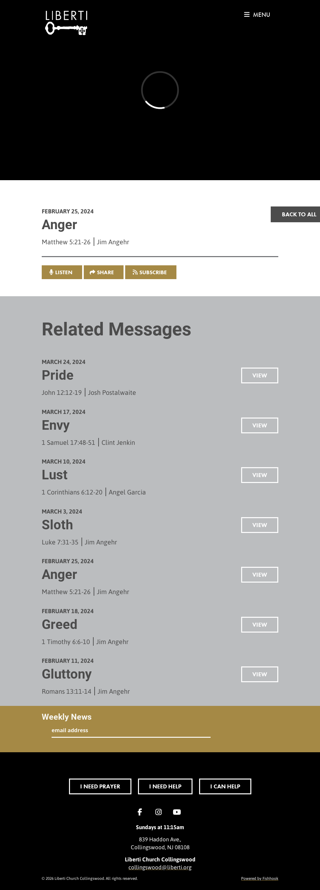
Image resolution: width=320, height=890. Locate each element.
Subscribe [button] (153, 272)
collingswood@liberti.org (160, 867)
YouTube (178, 812)
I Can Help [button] (225, 786)
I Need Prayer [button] (100, 786)
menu (257, 14)
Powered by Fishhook (259, 878)
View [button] (259, 375)
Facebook (141, 812)
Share (105, 272)
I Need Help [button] (165, 786)
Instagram (160, 812)
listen (64, 272)
